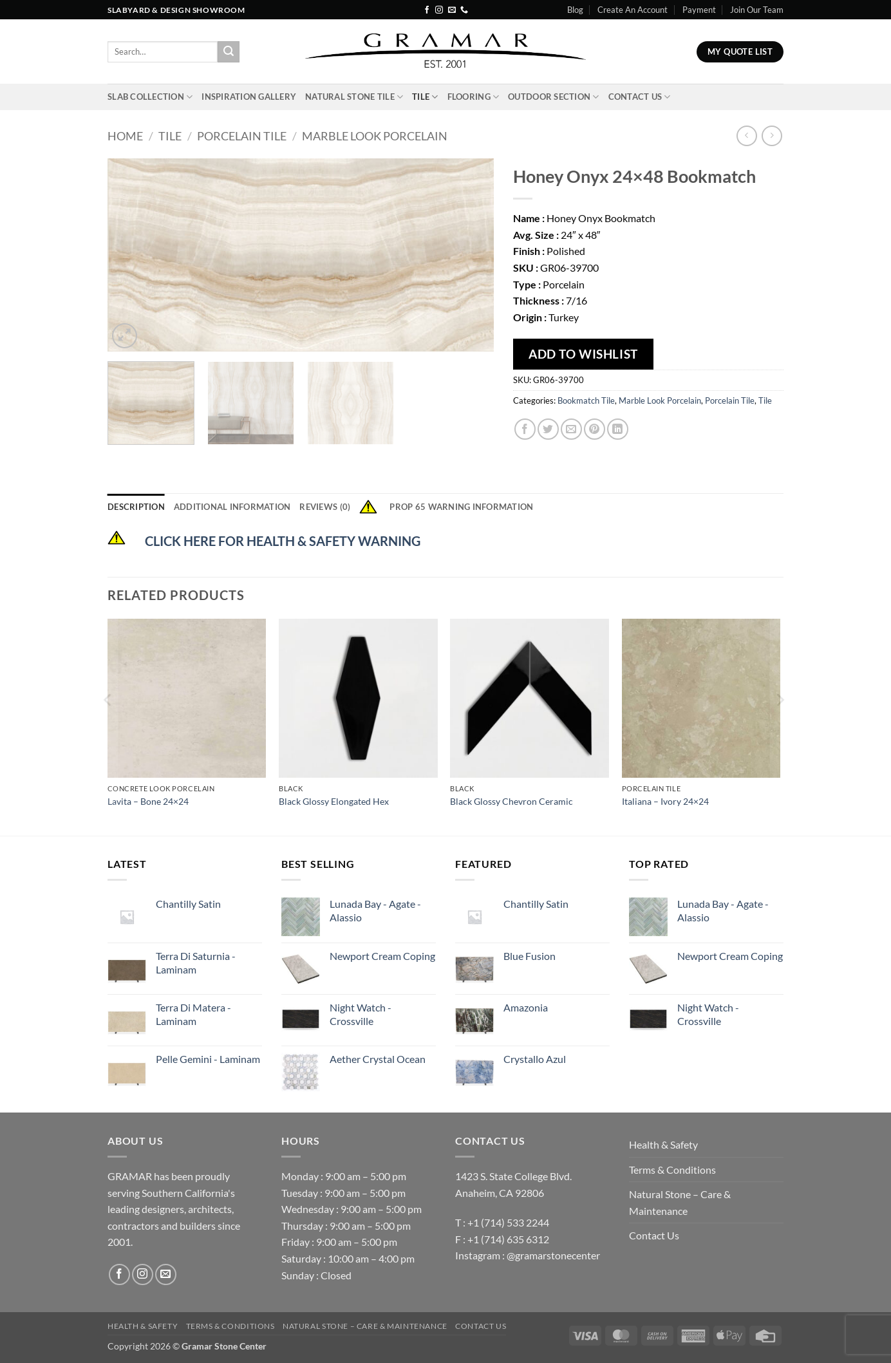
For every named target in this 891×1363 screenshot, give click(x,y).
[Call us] (464, 10)
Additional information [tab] (232, 507)
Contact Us (639, 97)
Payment (699, 10)
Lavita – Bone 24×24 (148, 801)
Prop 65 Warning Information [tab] (446, 507)
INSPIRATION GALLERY (249, 96)
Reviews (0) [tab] (324, 507)
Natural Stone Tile (354, 97)
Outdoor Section (553, 97)
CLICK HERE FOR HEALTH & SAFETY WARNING (282, 541)
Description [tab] (136, 507)
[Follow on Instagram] (439, 10)
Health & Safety (663, 1144)
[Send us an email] (452, 10)
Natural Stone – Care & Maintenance (680, 1202)
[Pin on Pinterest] (594, 429)
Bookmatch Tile (586, 400)
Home (125, 136)
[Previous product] (772, 136)
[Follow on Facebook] (427, 10)
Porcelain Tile (241, 136)
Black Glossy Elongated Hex (334, 801)
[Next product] (746, 136)
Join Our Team (756, 10)
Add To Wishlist (583, 353)
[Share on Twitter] (548, 429)
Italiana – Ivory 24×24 (665, 801)
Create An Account (632, 10)
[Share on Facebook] (525, 429)
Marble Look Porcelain (374, 136)
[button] (124, 335)
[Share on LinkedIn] (617, 429)
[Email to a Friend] (571, 429)
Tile (425, 97)
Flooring (473, 97)
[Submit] (228, 52)
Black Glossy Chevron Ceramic (511, 801)
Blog (575, 10)
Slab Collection (150, 97)
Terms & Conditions (672, 1169)
